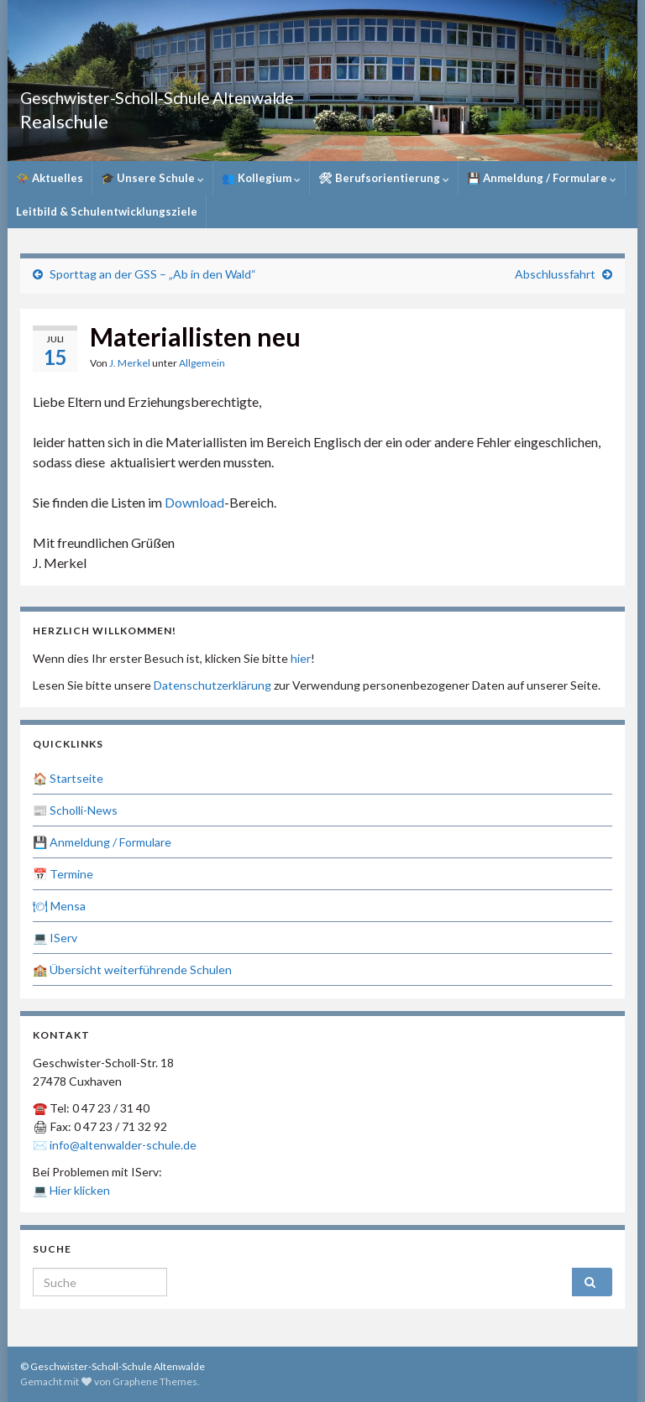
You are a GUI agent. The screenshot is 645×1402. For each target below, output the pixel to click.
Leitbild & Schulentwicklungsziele (106, 211)
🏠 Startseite (68, 778)
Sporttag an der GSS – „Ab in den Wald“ (153, 274)
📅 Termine (63, 874)
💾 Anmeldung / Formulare (541, 178)
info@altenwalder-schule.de (123, 1145)
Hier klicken (80, 1190)
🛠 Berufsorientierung (383, 178)
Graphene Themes (155, 1381)
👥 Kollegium (261, 178)
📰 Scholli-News (75, 810)
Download (194, 502)
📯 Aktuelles (49, 178)
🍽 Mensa (59, 906)
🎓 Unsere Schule (152, 178)
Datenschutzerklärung (212, 685)
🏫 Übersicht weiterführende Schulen (132, 969)
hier (301, 658)
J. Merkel (129, 363)
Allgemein (202, 363)
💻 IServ (55, 937)
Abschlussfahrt (555, 274)
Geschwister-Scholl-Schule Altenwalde (231, 93)
